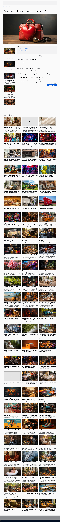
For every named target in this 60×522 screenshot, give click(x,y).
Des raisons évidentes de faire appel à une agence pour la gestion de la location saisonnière (47, 335)
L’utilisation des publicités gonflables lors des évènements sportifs (47, 208)
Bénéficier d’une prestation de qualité (24, 50)
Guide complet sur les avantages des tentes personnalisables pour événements (29, 192)
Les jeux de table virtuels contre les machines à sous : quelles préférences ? (12, 224)
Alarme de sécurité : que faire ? (9, 81)
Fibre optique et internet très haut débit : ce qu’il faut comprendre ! (29, 271)
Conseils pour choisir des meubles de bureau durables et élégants (11, 192)
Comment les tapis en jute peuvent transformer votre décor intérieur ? (12, 128)
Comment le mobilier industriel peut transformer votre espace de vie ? (30, 160)
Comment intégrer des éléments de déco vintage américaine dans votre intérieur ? (47, 145)
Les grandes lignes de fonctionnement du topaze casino (11, 398)
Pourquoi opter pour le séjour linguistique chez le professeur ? (11, 462)
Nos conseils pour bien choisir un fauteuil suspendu (29, 478)
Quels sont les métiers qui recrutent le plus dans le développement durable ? (12, 431)
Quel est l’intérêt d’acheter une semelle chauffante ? (46, 430)
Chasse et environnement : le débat (47, 366)
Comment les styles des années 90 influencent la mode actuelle (30, 176)
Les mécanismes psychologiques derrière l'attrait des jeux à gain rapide (29, 145)
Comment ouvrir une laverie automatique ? (10, 414)
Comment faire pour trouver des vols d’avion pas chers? (46, 494)
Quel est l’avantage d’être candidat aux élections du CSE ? (29, 351)
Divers (41, 2)
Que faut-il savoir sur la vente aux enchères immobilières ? (47, 303)
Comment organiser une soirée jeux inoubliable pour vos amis (47, 160)
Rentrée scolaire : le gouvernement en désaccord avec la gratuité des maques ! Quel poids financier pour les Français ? (30, 224)
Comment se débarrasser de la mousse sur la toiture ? (11, 287)
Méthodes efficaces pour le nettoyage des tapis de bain (45, 128)
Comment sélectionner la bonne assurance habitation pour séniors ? (47, 271)
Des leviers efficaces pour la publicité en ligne (9, 69)
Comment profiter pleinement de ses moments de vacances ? (12, 303)
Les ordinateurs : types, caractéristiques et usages (45, 414)
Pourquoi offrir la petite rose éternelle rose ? (10, 271)
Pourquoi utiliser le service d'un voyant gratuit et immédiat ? (29, 367)
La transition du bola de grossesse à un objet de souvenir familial (47, 192)
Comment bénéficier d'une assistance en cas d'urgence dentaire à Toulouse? (12, 447)
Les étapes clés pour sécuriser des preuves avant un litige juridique (29, 128)
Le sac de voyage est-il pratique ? (47, 223)
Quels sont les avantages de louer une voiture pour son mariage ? (29, 383)
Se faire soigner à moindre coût (23, 48)
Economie (18, 2)
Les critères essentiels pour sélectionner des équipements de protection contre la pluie (47, 176)
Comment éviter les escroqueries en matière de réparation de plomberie (30, 446)
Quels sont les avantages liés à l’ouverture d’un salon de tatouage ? (30, 287)
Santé (29, 2)
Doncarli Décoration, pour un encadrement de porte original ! (29, 208)
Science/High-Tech (35, 2)
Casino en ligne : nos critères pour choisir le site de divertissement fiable (11, 320)
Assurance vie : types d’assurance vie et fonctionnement (9, 93)
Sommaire (20, 46)
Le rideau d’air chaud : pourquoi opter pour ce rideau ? (11, 239)
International (24, 2)
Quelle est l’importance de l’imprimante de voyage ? (10, 494)
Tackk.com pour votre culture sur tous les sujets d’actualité (9, 106)
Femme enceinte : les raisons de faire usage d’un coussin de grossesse (11, 479)
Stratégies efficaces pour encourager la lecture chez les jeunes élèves (12, 176)
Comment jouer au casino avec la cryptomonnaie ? (47, 351)
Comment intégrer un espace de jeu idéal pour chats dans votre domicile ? (12, 161)
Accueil (4, 6)
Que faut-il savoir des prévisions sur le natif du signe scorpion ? (30, 319)
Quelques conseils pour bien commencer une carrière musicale (29, 430)
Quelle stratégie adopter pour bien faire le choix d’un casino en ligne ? (30, 414)
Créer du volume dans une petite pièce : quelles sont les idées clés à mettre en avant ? (47, 511)
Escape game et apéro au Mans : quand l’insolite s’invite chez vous (11, 208)
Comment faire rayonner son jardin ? (9, 55)
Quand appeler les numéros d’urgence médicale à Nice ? (28, 398)
